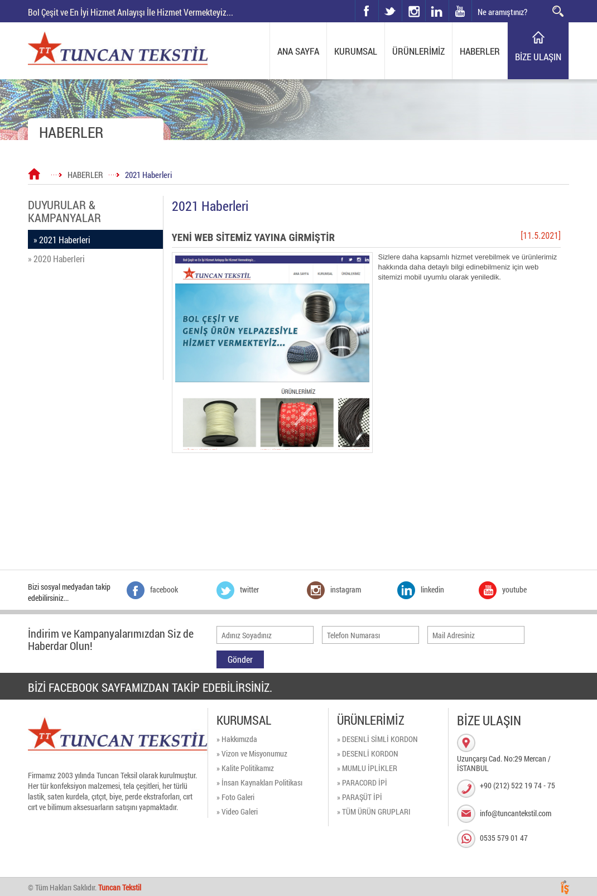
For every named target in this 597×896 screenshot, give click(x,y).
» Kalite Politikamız (245, 768)
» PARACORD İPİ (362, 782)
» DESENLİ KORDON (367, 753)
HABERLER (480, 51)
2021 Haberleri (148, 174)
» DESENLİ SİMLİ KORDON (377, 739)
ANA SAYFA (298, 51)
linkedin (437, 10)
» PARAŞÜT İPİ (359, 797)
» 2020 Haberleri (56, 258)
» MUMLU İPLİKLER (367, 768)
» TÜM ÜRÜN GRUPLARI (374, 811)
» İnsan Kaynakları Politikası (259, 782)
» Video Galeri (237, 811)
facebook (366, 10)
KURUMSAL (355, 51)
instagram (402, 0)
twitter (249, 589)
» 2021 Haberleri (61, 239)
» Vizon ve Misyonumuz (251, 753)
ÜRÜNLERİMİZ (418, 51)
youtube (460, 10)
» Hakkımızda (236, 739)
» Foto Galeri (235, 797)
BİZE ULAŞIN (538, 56)
